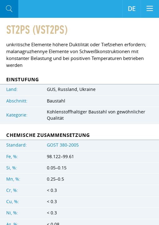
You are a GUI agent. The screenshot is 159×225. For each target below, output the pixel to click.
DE (132, 9)
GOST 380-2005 (63, 145)
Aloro (44, 9)
